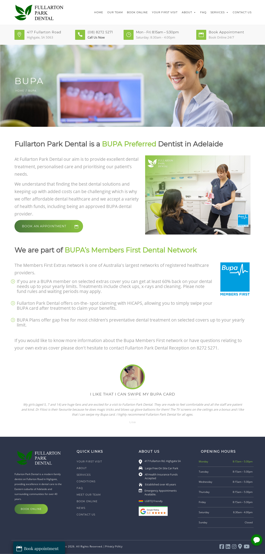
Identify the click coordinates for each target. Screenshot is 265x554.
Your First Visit (165, 12)
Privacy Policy (114, 546)
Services (220, 12)
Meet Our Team (89, 494)
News (81, 507)
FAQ (203, 12)
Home (98, 12)
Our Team (115, 12)
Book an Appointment (52, 226)
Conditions (86, 481)
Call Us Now (96, 37)
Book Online (137, 12)
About (189, 12)
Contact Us (242, 12)
